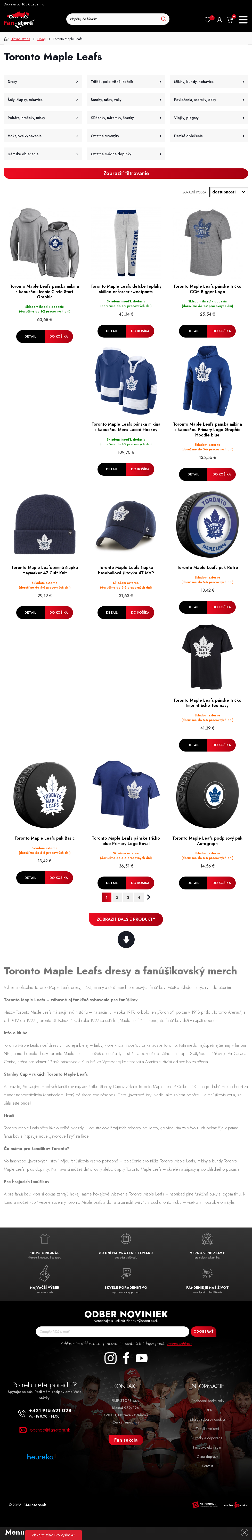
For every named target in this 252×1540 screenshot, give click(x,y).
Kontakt (207, 1465)
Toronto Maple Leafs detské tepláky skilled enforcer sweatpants (126, 289)
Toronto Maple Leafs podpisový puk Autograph (207, 841)
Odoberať (203, 1331)
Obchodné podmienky (207, 1400)
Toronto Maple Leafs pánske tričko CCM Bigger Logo (207, 289)
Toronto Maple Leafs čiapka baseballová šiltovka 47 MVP (126, 570)
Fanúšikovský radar (207, 1447)
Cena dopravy (207, 1456)
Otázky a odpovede (207, 1438)
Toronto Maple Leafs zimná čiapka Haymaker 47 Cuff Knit (44, 570)
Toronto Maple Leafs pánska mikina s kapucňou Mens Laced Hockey (126, 427)
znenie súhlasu (179, 1344)
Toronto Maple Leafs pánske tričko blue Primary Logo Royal (126, 841)
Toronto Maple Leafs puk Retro (207, 567)
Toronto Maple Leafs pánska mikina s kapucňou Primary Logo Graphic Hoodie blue (207, 430)
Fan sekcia (126, 1439)
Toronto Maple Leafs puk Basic (44, 838)
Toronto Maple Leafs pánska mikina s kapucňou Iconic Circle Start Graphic (44, 292)
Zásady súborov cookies (207, 1419)
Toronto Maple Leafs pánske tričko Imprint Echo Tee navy (207, 703)
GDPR (207, 1410)
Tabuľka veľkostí (207, 1428)
